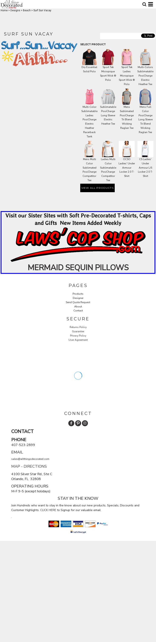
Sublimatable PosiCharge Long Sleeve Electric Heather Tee (108, 115)
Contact (78, 310)
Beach (27, 10)
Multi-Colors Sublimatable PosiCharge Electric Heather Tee (145, 75)
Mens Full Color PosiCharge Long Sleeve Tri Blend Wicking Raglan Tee (145, 119)
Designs (15, 10)
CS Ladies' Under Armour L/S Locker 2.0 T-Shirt (145, 168)
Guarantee (78, 331)
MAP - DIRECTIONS (29, 466)
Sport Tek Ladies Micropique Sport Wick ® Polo (127, 75)
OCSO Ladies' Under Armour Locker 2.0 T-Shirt (127, 168)
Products (78, 293)
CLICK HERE (48, 510)
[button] (78, 244)
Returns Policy (78, 327)
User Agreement (78, 340)
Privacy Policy (78, 335)
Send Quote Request (78, 302)
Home (4, 10)
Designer (78, 298)
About (78, 306)
